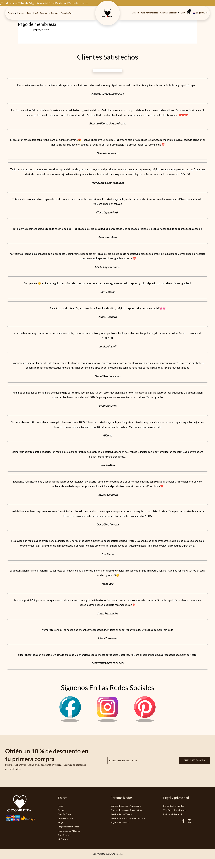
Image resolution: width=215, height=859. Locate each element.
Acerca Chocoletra (169, 12)
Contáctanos (64, 835)
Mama (29, 13)
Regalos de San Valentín (122, 814)
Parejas (20, 13)
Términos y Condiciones (175, 810)
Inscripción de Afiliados (69, 830)
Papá (35, 13)
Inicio (60, 805)
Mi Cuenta (63, 839)
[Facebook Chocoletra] (70, 721)
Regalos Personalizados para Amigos (128, 818)
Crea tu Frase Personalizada (145, 12)
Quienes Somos (65, 818)
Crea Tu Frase (65, 814)
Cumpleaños (67, 13)
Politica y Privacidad (173, 814)
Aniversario (54, 13)
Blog (183, 12)
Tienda (10, 13)
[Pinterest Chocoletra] (145, 721)
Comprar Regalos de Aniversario (126, 805)
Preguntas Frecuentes (69, 826)
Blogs (61, 822)
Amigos (43, 13)
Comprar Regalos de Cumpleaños (126, 810)
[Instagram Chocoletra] (107, 721)
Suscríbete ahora (194, 760)
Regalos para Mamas (120, 822)
